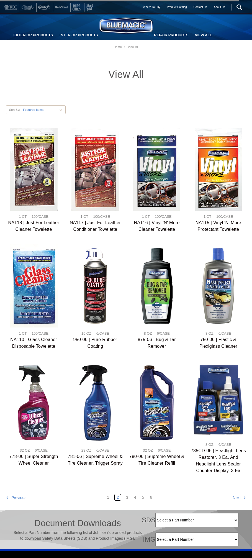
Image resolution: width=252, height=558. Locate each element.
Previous (16, 497)
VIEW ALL (203, 35)
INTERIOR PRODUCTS (79, 35)
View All (133, 46)
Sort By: (14, 109)
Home (118, 46)
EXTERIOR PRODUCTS (33, 35)
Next (239, 497)
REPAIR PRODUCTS (171, 35)
